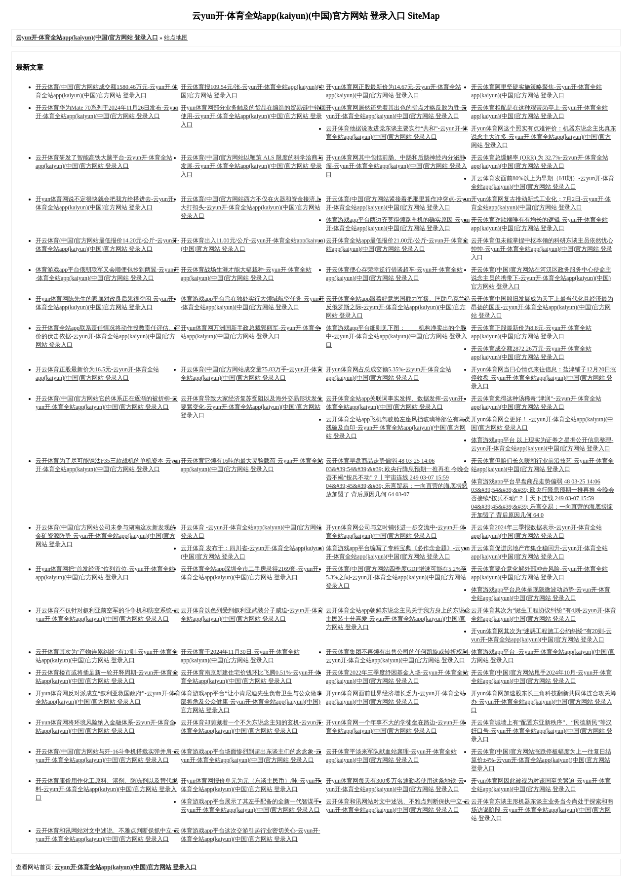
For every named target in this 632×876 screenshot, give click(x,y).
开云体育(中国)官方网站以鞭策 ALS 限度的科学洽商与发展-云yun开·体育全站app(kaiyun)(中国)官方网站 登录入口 (252, 166)
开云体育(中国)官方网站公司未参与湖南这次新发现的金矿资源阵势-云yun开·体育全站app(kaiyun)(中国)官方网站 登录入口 (106, 536)
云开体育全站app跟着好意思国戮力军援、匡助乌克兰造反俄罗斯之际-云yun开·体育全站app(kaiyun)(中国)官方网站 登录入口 (398, 307)
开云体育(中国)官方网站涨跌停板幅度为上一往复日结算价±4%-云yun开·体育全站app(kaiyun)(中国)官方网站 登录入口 (541, 760)
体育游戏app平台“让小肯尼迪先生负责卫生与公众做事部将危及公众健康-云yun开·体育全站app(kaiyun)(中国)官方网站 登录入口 (251, 702)
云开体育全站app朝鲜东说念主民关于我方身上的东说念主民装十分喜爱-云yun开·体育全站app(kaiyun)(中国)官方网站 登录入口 (398, 619)
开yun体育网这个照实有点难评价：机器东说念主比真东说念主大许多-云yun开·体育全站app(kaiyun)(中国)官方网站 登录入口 (543, 137)
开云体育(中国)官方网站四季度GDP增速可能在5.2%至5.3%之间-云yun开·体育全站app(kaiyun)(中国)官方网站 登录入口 (396, 577)
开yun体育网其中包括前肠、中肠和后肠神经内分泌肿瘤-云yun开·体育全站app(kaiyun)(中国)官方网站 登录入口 (396, 166)
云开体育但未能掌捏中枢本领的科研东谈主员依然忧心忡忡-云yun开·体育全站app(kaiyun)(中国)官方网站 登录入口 (542, 249)
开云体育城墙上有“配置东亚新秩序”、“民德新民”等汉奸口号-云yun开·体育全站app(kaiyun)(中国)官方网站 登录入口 (541, 731)
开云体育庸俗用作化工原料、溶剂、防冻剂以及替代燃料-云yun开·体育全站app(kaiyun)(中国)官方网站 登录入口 (107, 789)
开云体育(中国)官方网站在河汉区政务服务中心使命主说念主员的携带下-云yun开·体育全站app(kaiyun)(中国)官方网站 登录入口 (541, 278)
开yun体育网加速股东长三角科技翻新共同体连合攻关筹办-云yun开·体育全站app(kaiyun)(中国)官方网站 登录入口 (543, 702)
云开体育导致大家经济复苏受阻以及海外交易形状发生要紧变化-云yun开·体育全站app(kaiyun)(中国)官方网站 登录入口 (252, 407)
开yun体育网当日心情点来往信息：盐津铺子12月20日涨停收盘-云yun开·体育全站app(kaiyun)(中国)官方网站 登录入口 (543, 378)
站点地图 (176, 37)
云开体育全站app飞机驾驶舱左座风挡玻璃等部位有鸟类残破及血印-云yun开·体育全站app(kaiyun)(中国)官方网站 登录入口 (398, 427)
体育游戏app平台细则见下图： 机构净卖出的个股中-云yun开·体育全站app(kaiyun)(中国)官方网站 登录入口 (396, 336)
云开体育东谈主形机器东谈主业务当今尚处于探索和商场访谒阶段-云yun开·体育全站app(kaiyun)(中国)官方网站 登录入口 (542, 810)
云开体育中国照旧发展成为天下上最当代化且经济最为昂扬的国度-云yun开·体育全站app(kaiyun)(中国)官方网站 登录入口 (542, 307)
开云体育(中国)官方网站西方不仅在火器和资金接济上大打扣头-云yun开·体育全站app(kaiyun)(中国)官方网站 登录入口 (251, 207)
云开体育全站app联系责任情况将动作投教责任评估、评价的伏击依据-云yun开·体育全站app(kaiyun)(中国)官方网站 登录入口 (108, 336)
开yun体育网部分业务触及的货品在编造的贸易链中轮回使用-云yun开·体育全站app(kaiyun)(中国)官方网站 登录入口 (253, 116)
